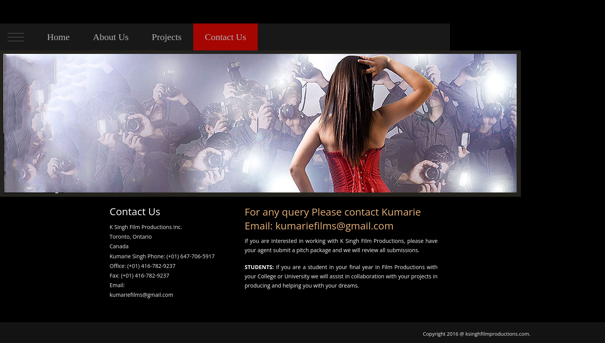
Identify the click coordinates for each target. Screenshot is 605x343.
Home (58, 37)
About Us (111, 37)
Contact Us (225, 37)
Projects (166, 37)
